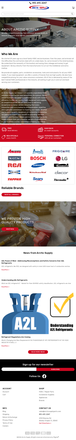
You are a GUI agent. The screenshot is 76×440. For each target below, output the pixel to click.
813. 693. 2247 (39, 3)
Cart (4, 394)
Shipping (6, 414)
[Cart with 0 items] (73, 8)
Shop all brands (11, 194)
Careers (5, 426)
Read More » (5, 269)
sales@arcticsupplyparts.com (50, 411)
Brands (41, 400)
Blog (4, 411)
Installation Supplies (46, 394)
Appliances (43, 397)
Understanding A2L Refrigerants (14, 280)
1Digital (56, 437)
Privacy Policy (8, 420)
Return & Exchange (10, 417)
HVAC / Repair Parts (46, 391)
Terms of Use (7, 423)
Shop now (10, 229)
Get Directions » (45, 423)
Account (6, 391)
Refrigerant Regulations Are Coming (15, 337)
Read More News (38, 352)
